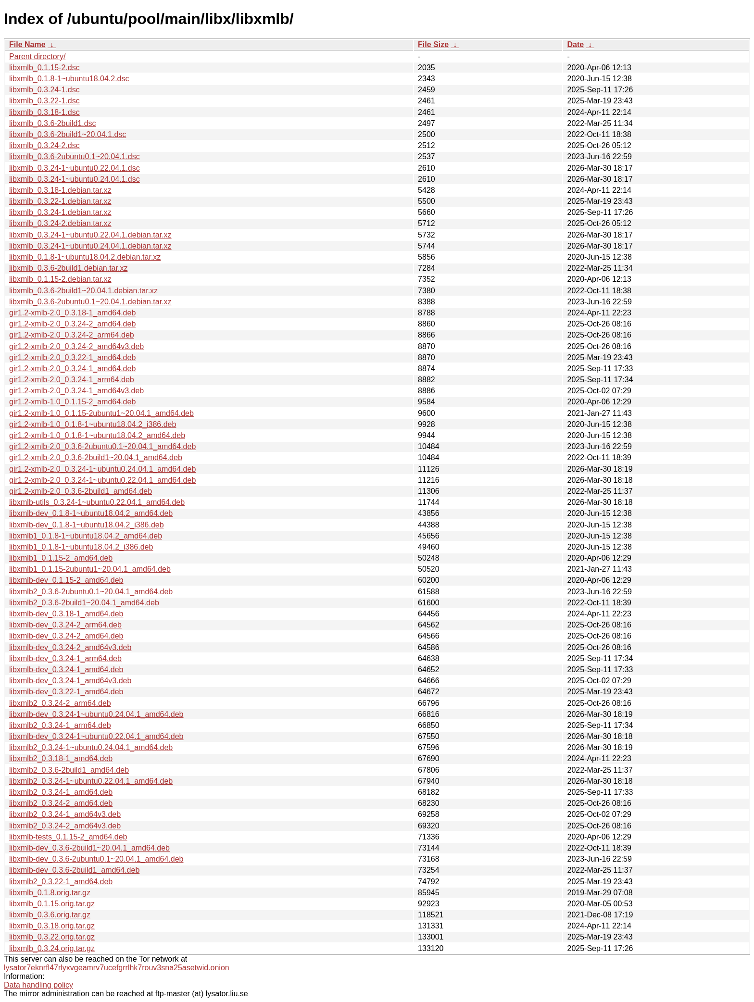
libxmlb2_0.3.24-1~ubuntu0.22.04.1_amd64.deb (91, 781)
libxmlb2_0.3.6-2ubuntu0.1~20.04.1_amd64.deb (91, 592)
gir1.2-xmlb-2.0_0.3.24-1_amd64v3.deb (76, 391)
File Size (433, 44)
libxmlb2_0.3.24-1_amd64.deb (61, 792)
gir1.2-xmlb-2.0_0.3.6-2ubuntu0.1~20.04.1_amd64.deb (102, 446)
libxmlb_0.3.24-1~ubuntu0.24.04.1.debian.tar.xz (90, 246)
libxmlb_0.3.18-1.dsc (44, 112)
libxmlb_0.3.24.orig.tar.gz (52, 948)
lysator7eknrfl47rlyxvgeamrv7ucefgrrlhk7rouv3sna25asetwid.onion (116, 968)
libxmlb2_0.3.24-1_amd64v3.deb (65, 814)
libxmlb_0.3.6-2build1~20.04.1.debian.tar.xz (83, 291)
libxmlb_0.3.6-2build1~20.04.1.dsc (67, 134)
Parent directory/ (37, 56)
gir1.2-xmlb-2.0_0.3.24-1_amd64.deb (72, 368)
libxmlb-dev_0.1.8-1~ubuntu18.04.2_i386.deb (86, 525)
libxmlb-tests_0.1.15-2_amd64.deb (68, 837)
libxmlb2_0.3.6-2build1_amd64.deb (69, 770)
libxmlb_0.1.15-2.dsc (44, 67)
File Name (27, 44)
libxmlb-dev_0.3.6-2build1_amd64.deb (74, 870)
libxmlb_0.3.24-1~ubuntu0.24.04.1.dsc (74, 179)
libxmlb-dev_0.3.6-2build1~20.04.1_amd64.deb (89, 848)
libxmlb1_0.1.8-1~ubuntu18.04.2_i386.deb (81, 547)
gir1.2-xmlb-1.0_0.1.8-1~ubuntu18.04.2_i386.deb (92, 424)
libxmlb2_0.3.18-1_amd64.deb (61, 758)
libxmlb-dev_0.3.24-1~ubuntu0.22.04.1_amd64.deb (96, 736)
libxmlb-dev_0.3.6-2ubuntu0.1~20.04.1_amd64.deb (96, 859)
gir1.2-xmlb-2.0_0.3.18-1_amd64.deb (72, 313)
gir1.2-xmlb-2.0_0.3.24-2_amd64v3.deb (76, 346)
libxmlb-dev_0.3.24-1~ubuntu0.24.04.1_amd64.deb (96, 714)
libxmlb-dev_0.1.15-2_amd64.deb (66, 580)
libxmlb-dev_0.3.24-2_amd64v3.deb (70, 647)
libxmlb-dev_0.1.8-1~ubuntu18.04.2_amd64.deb (91, 513)
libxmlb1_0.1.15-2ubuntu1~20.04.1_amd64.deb (90, 569)
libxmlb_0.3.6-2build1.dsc (52, 123)
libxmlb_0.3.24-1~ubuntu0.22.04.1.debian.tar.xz (90, 235)
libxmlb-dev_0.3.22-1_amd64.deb (66, 692)
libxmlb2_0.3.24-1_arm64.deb (60, 725)
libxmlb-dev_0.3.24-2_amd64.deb (66, 636)
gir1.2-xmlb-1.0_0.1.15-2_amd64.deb (72, 402)
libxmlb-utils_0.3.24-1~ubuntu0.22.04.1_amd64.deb (97, 502)
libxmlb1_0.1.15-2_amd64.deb (61, 558)
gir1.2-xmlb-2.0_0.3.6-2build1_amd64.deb (80, 491)
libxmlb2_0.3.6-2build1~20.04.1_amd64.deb (84, 603)
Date (575, 44)
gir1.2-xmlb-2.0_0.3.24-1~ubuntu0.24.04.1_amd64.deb (102, 469)
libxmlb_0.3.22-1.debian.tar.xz (60, 201)
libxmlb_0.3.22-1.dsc (44, 101)
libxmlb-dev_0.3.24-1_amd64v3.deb (70, 680)
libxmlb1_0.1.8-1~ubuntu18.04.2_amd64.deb (85, 536)
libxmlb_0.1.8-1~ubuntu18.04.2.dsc (69, 79)
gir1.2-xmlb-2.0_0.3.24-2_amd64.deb (72, 324)
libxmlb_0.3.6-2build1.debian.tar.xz (68, 268)
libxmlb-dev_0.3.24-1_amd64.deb (66, 669)
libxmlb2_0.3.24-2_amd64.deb (61, 803)
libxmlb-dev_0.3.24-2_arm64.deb (65, 625)
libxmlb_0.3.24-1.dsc (44, 90)
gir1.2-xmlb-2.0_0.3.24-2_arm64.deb (71, 335)
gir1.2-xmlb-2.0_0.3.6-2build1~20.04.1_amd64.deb (95, 457)
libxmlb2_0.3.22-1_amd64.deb (61, 881)
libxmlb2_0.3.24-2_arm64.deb (60, 703)
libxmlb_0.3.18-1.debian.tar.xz (60, 190)
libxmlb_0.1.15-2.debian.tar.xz (60, 279)
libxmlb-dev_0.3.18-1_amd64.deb (66, 614)
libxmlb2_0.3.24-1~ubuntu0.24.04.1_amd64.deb (91, 747)
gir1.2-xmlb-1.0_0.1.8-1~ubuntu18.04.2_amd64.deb (97, 435)
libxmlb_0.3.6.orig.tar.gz (49, 915)
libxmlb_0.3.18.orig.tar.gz (52, 926)
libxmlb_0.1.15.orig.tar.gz (52, 904)
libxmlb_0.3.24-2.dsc (44, 145)
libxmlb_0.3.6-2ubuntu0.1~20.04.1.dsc (74, 156)
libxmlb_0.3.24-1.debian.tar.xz (60, 212)
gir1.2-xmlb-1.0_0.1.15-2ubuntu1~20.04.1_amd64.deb (101, 413)
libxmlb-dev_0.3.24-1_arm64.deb (65, 658)
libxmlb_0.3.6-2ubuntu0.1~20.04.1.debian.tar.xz (90, 302)
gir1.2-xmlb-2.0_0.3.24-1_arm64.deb (71, 380)
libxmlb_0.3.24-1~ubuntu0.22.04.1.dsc (74, 168)
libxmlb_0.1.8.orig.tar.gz (49, 893)
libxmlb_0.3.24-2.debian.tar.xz (60, 223)
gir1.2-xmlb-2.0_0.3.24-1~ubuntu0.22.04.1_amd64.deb (102, 480)
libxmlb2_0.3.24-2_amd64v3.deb (65, 826)
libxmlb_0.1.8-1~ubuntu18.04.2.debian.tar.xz (85, 257)
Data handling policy (38, 985)
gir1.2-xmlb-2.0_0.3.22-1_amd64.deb (72, 357)
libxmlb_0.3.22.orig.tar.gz (52, 937)
